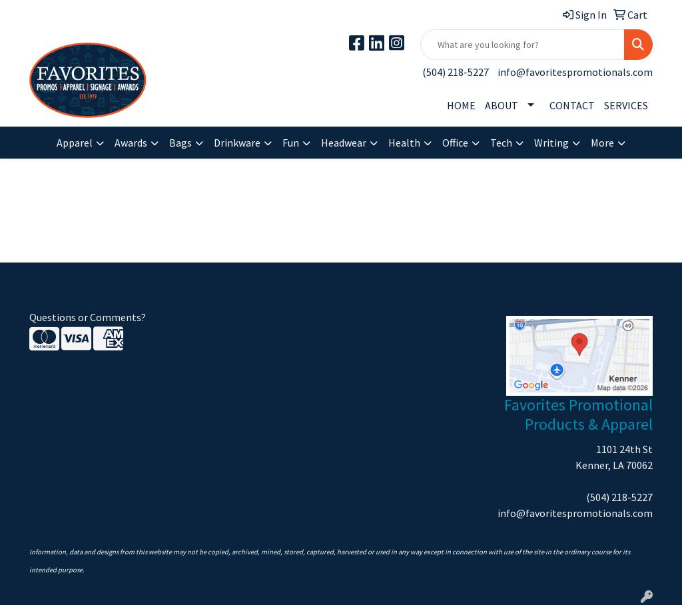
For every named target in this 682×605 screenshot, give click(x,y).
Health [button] (404, 142)
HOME (461, 105)
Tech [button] (501, 142)
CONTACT (572, 105)
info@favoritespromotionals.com (575, 72)
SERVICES (626, 105)
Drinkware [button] (237, 142)
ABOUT (501, 105)
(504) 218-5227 (455, 72)
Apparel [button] (75, 142)
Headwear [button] (343, 142)
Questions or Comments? (87, 317)
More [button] (602, 142)
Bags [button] (180, 142)
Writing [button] (551, 142)
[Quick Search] (522, 44)
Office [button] (455, 142)
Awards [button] (131, 142)
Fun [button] (290, 142)
